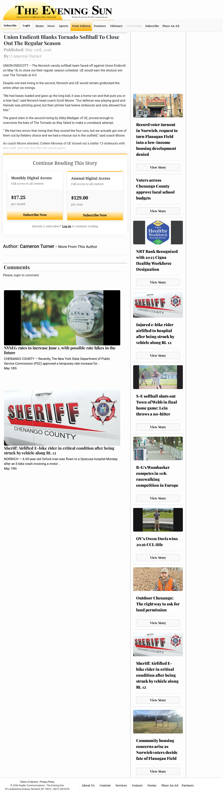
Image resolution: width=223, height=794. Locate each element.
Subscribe (10, 25)
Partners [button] (188, 785)
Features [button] (100, 26)
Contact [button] (137, 785)
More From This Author (77, 246)
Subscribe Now (35, 215)
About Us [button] (88, 785)
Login (26, 25)
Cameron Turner (37, 246)
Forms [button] (152, 785)
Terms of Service (29, 782)
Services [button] (121, 785)
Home (40, 26)
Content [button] (106, 785)
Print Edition (81, 26)
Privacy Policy (47, 782)
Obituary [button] (116, 26)
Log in (66, 226)
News (51, 26)
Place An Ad (170, 26)
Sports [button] (63, 26)
